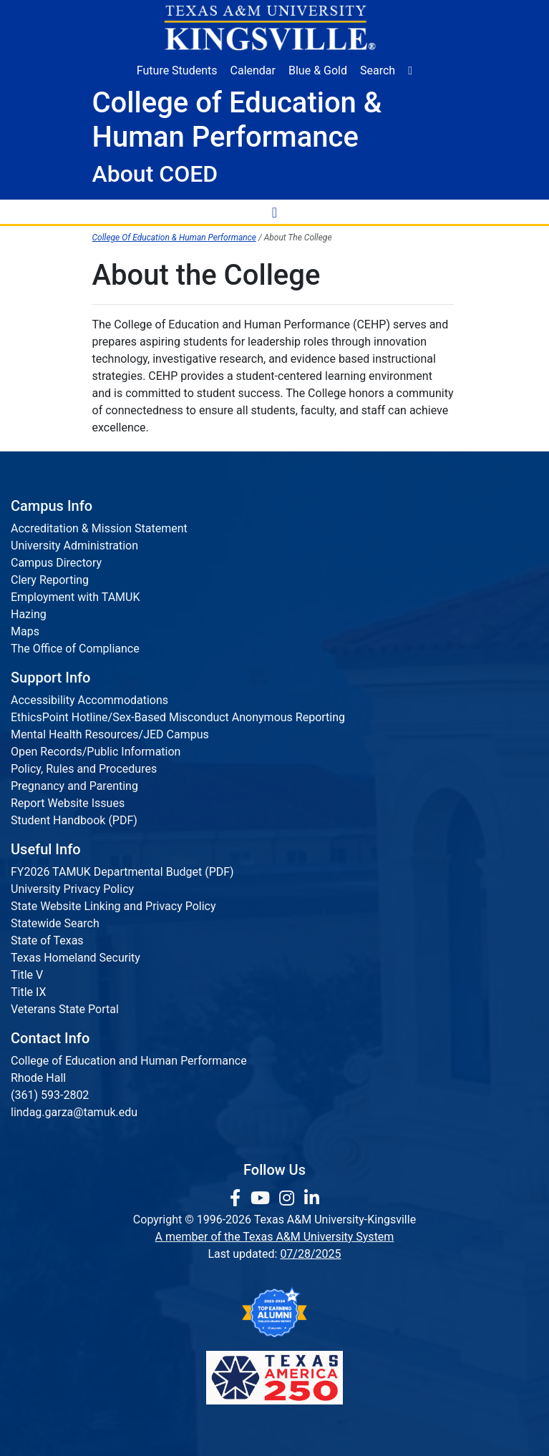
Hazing (29, 614)
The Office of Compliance (75, 648)
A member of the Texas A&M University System (274, 1237)
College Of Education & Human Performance (174, 238)
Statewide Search (55, 923)
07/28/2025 (310, 1254)
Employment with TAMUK (75, 597)
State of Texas (47, 940)
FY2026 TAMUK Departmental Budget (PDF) (122, 872)
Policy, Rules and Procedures (84, 769)
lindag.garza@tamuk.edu (74, 1112)
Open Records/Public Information (95, 751)
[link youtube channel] (262, 1198)
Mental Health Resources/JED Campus (110, 734)
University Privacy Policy (72, 889)
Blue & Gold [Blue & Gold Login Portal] (317, 70)
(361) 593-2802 (50, 1095)
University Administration (74, 545)
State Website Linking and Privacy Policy (113, 906)
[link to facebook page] (237, 1198)
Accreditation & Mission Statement (99, 528)
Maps (25, 631)
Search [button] (377, 70)
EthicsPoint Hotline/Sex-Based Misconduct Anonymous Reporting (178, 717)
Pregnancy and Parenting (74, 786)
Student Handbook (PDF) (74, 820)
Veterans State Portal (65, 1009)
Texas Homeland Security (75, 957)
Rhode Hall (38, 1078)
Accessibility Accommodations (89, 700)
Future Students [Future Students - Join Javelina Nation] (177, 70)
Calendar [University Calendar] (253, 70)
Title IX (29, 992)
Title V (27, 975)
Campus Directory (56, 563)
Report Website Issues (68, 803)
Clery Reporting (50, 580)
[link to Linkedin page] (311, 1198)
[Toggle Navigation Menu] (274, 212)
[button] (410, 71)
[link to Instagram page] (288, 1198)
